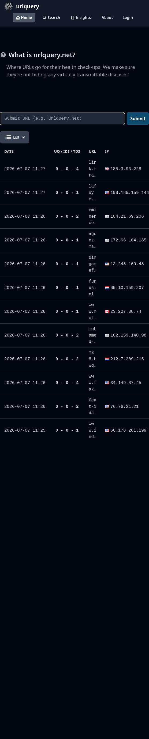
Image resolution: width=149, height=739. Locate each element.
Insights (81, 17)
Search (51, 17)
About (107, 17)
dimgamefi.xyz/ (92, 270)
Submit (138, 119)
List (15, 137)
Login (127, 17)
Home (24, 17)
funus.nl (92, 288)
